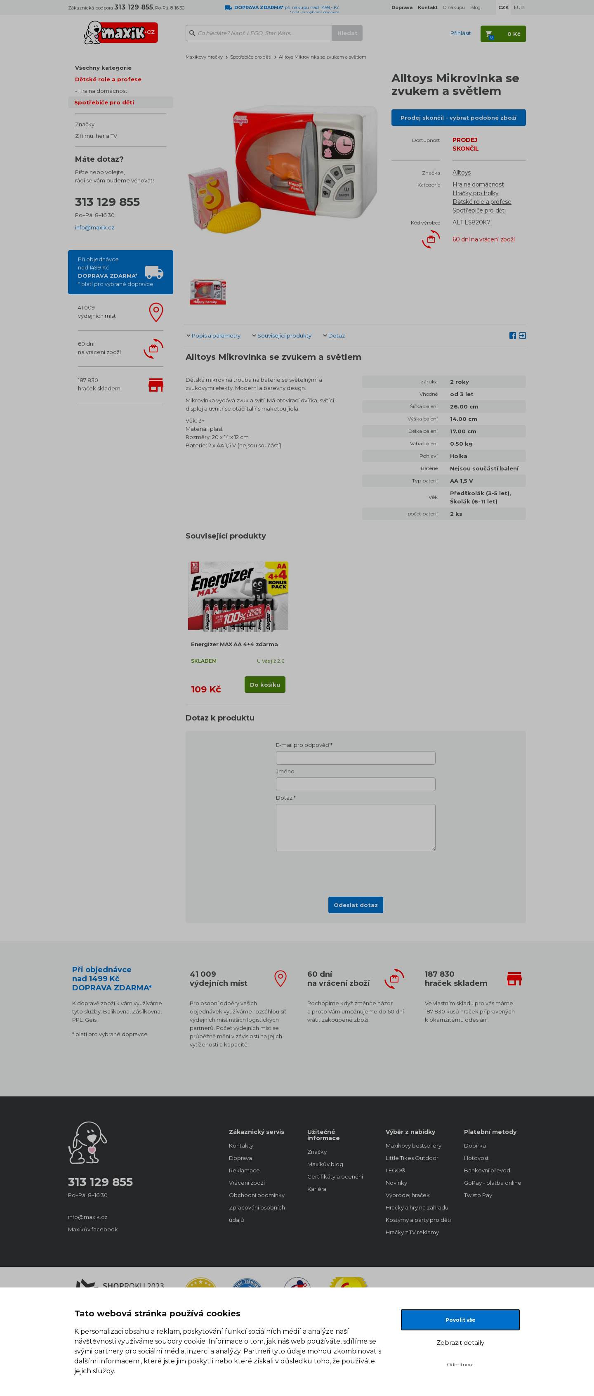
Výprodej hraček (408, 1195)
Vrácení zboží (247, 1182)
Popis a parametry (216, 335)
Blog (475, 7)
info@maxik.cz (94, 227)
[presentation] (356, 871)
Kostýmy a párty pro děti (417, 1219)
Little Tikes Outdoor (412, 1158)
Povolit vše (461, 1320)
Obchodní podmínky (257, 1195)
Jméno (285, 771)
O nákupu (454, 7)
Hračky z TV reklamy (412, 1232)
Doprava (240, 1158)
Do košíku (265, 684)
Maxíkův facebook (93, 1229)
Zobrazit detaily (460, 1342)
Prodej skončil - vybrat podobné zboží (458, 117)
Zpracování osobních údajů (257, 1213)
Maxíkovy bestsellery (413, 1145)
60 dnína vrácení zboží (99, 347)
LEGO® (395, 1170)
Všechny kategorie (103, 67)
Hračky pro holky (475, 193)
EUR (519, 7)
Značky (84, 124)
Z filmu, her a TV (96, 135)
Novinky (396, 1182)
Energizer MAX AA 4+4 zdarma (234, 644)
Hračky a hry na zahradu (417, 1207)
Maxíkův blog (325, 1164)
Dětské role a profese (108, 79)
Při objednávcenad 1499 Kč (115, 271)
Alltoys (462, 172)
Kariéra (316, 1189)
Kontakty (241, 1145)
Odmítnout (460, 1364)
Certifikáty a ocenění (335, 1176)
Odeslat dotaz (356, 905)
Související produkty (284, 335)
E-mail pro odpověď (302, 745)
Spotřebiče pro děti (104, 102)
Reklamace (244, 1170)
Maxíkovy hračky (204, 57)
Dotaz (336, 335)
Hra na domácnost (102, 90)
